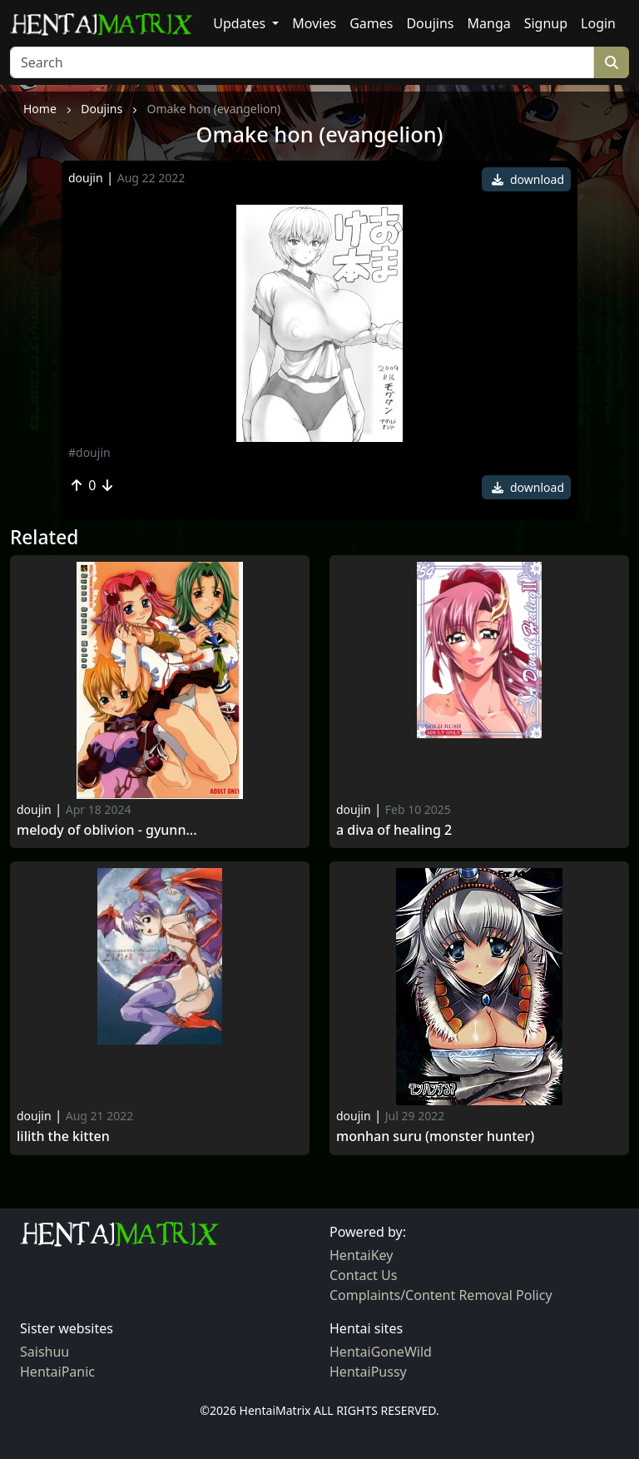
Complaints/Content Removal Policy (440, 1295)
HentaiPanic (57, 1371)
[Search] (302, 62)
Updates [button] (241, 23)
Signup (545, 23)
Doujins (429, 23)
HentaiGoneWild (380, 1351)
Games (371, 23)
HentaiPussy (368, 1371)
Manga (489, 23)
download (528, 179)
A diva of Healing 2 (394, 830)
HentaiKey (361, 1255)
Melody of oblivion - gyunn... (106, 830)
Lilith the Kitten (63, 1136)
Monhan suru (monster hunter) (435, 1136)
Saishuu (44, 1351)
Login (598, 23)
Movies (314, 23)
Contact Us (363, 1275)
